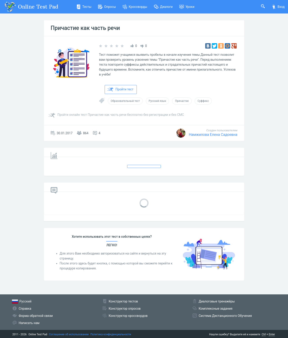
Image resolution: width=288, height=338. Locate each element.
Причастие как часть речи (85, 28)
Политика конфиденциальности (110, 334)
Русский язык (157, 101)
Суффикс (203, 101)
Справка (25, 308)
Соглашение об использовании (69, 334)
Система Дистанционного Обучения (225, 316)
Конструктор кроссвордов (128, 316)
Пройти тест (120, 89)
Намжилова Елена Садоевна (213, 134)
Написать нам (29, 323)
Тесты (83, 6)
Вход (278, 6)
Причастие (182, 101)
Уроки (186, 6)
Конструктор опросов (125, 308)
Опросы (107, 6)
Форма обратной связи (36, 316)
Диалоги (163, 6)
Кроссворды (135, 6)
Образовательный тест (125, 101)
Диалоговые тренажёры (217, 301)
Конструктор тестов (123, 301)
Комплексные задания (215, 308)
